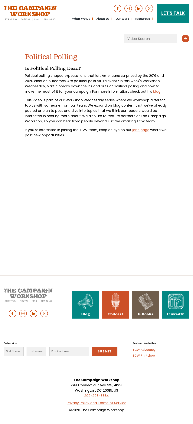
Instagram (128, 8)
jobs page (140, 129)
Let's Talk (173, 13)
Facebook (117, 8)
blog (157, 91)
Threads (149, 8)
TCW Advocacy (144, 350)
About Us (103, 19)
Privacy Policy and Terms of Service (96, 402)
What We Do (81, 19)
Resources (142, 19)
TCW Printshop (144, 355)
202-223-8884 (96, 395)
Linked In (138, 8)
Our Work (122, 19)
